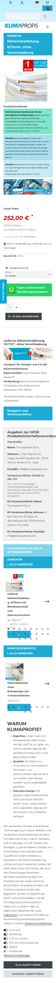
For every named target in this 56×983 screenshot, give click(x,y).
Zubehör (36, 174)
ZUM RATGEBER (3, 291)
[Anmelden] (10, 2)
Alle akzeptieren (28, 965)
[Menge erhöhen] (16, 307)
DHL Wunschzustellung (23, 942)
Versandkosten (29, 237)
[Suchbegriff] (22, 16)
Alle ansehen (20, 564)
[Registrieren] (22, 2)
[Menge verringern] (19, 307)
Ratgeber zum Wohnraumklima (19, 412)
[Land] (37, 2)
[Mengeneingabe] (9, 307)
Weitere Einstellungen (17, 955)
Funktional (15, 951)
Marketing (15, 934)
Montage (38, 121)
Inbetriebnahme (12, 124)
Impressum (11, 915)
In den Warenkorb (23, 316)
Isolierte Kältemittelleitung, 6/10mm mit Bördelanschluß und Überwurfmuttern (18, 605)
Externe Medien (18, 938)
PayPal (13, 947)
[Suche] (45, 16)
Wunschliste (17, 268)
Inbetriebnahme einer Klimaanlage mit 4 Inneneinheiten (18, 689)
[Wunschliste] (47, 2)
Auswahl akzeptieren (28, 974)
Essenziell (15, 930)
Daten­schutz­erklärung (38, 923)
